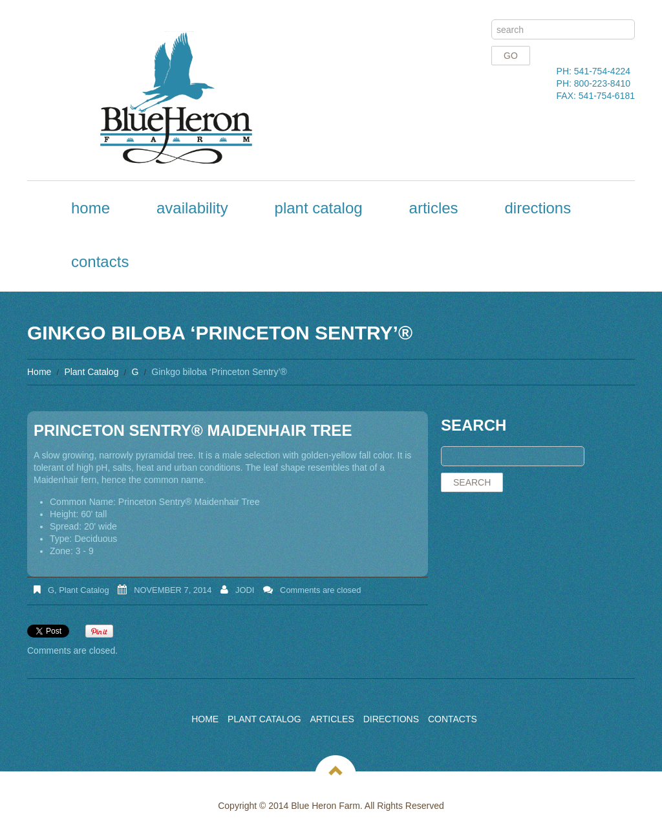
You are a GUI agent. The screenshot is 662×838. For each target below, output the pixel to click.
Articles (433, 208)
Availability (192, 208)
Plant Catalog (319, 208)
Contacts (100, 261)
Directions (537, 208)
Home (90, 208)
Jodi (244, 590)
